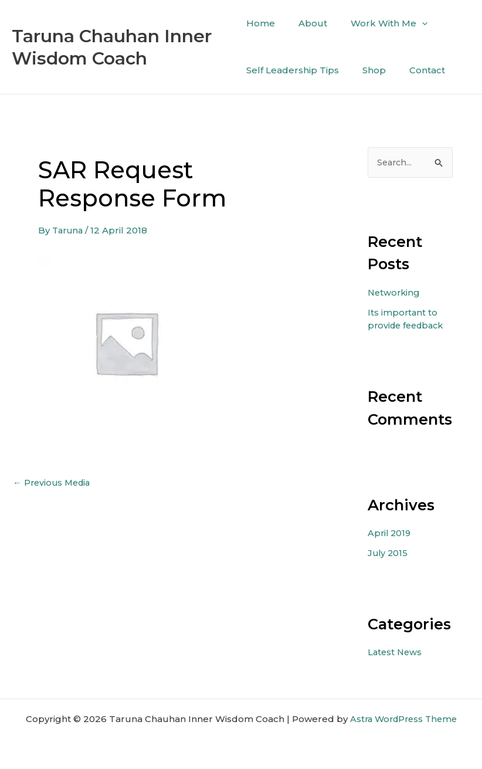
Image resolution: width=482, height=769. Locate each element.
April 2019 (390, 532)
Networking (395, 292)
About (307, 23)
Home (260, 23)
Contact (415, 70)
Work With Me (377, 23)
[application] (410, 23)
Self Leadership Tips (292, 70)
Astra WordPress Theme (403, 718)
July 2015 (388, 552)
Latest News (396, 651)
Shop (368, 70)
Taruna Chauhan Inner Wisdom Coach (112, 47)
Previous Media (53, 482)
